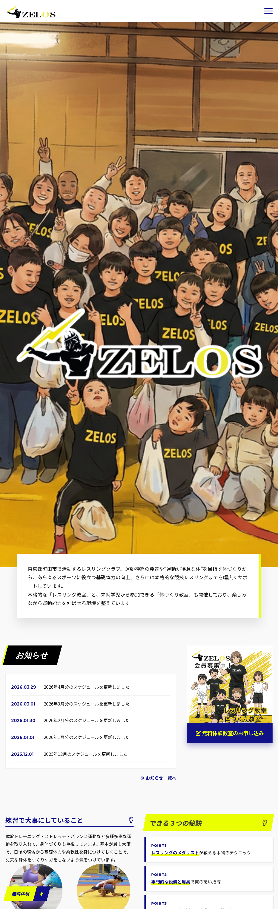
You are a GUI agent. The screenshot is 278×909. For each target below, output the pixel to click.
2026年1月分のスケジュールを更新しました (86, 737)
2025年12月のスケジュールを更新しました (86, 754)
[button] (268, 11)
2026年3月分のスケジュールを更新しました (86, 703)
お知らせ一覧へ (158, 778)
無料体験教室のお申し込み (230, 733)
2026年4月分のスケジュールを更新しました (86, 687)
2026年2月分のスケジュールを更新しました (86, 720)
